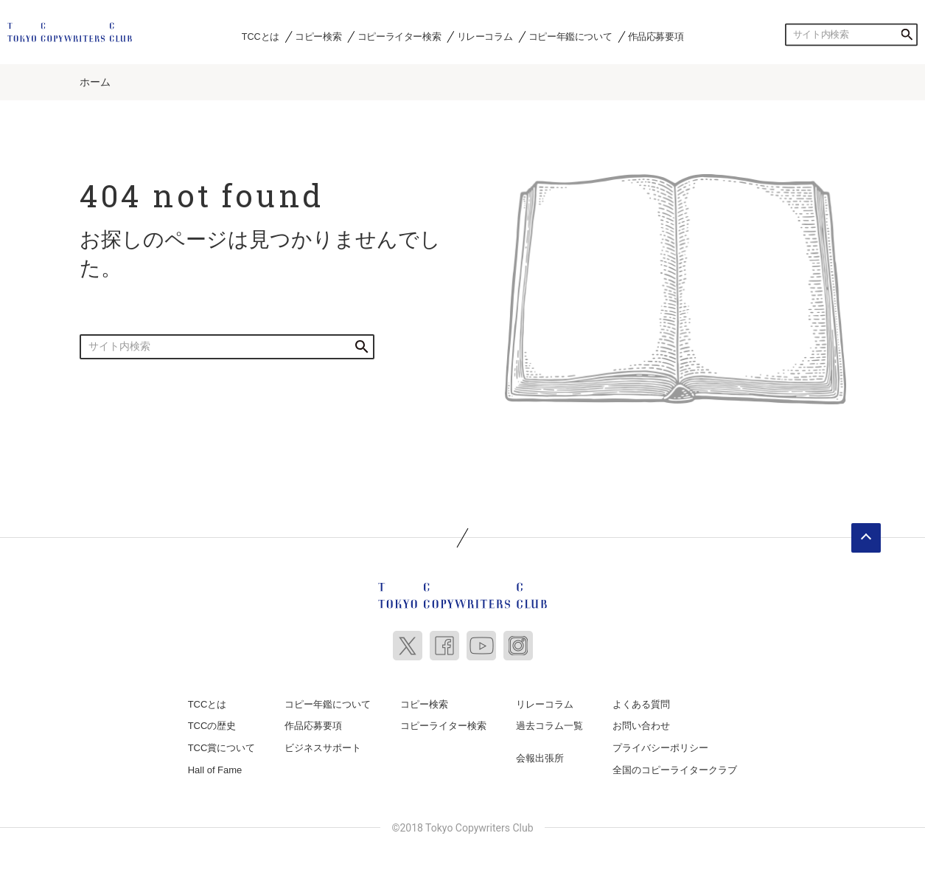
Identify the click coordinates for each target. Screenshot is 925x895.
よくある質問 (641, 704)
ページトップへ (866, 538)
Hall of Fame (215, 769)
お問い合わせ (641, 725)
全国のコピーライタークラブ (674, 769)
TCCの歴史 (212, 725)
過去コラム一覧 (549, 725)
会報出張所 (540, 758)
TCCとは (260, 36)
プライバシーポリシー (660, 747)
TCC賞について (222, 747)
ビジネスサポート (323, 747)
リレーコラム (485, 36)
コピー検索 (318, 36)
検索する (907, 35)
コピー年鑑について (570, 36)
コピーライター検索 (399, 36)
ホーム (95, 82)
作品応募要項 (656, 36)
